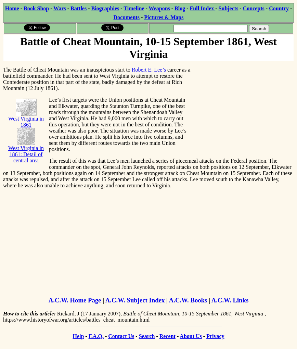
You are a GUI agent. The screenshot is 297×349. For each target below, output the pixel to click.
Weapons (159, 8)
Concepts (253, 8)
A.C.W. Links (229, 300)
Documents (126, 17)
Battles (78, 8)
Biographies (105, 8)
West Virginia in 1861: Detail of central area (26, 148)
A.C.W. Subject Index (135, 300)
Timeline (134, 8)
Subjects (228, 8)
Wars (59, 8)
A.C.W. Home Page (75, 300)
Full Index (203, 8)
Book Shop (36, 8)
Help (78, 336)
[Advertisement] (242, 104)
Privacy (215, 336)
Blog (180, 8)
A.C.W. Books (188, 300)
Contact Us (121, 336)
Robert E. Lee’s (149, 70)
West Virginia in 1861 (26, 116)
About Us (191, 336)
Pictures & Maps (163, 17)
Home (12, 8)
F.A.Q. (96, 336)
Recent (167, 336)
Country (279, 8)
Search (147, 336)
